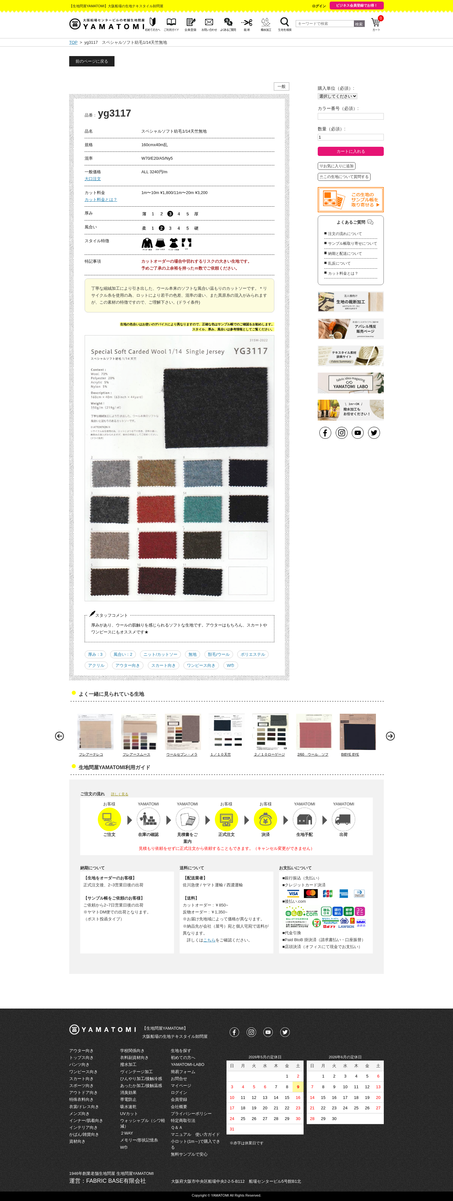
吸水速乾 (128, 1106)
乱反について (339, 263)
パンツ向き (79, 1064)
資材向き (77, 1141)
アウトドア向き (83, 1092)
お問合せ (179, 1078)
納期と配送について (345, 253)
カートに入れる (351, 151)
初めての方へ (183, 1057)
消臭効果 (128, 1092)
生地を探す (181, 1050)
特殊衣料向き (81, 1099)
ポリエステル (253, 654)
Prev (61, 738)
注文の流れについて (345, 234)
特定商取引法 (183, 1120)
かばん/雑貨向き (84, 1134)
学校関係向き (132, 1050)
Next (392, 738)
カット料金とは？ (101, 199)
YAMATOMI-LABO (187, 1064)
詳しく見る (119, 794)
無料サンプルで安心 (189, 1154)
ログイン (319, 6)
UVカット (129, 1113)
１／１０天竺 (220, 754)
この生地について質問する (344, 176)
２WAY (126, 1133)
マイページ (181, 1085)
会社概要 (179, 1106)
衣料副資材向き (134, 1057)
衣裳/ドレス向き (84, 1106)
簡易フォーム (183, 1071)
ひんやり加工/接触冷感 (141, 1078)
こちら (209, 940)
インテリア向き (83, 1127)
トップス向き (81, 1057)
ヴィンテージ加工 (136, 1071)
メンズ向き (79, 1113)
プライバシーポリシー (191, 1113)
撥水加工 (128, 1064)
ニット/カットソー (160, 654)
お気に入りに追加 (337, 166)
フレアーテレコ (91, 754)
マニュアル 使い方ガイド (195, 1134)
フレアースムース (136, 754)
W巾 (231, 665)
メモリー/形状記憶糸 (139, 1140)
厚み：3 (95, 654)
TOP (73, 42)
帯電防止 (128, 1099)
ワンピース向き (201, 665)
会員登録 (179, 1099)
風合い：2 (123, 654)
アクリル (96, 665)
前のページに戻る (92, 61)
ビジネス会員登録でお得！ (357, 5)
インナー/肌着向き (86, 1120)
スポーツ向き (81, 1085)
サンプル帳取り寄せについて (352, 243)
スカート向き (163, 665)
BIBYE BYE (350, 754)
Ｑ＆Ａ (177, 1127)
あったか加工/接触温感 (141, 1085)
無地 (192, 654)
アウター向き (127, 665)
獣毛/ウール (219, 654)
